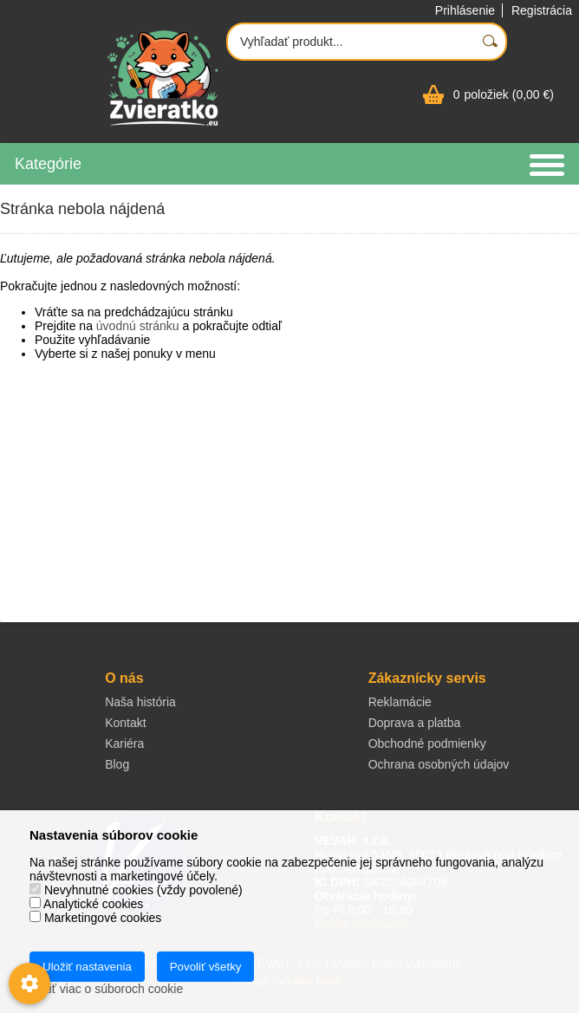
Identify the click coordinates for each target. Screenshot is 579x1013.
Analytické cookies (86, 904)
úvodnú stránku (137, 326)
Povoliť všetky (206, 966)
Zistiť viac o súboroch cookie (106, 989)
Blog (117, 764)
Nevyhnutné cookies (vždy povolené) (136, 890)
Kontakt (125, 723)
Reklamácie (400, 702)
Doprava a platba (414, 723)
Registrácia (541, 10)
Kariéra (124, 743)
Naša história (140, 702)
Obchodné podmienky (427, 743)
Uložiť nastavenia (87, 966)
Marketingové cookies (95, 918)
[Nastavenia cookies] (29, 983)
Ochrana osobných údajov (439, 764)
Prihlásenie (465, 10)
